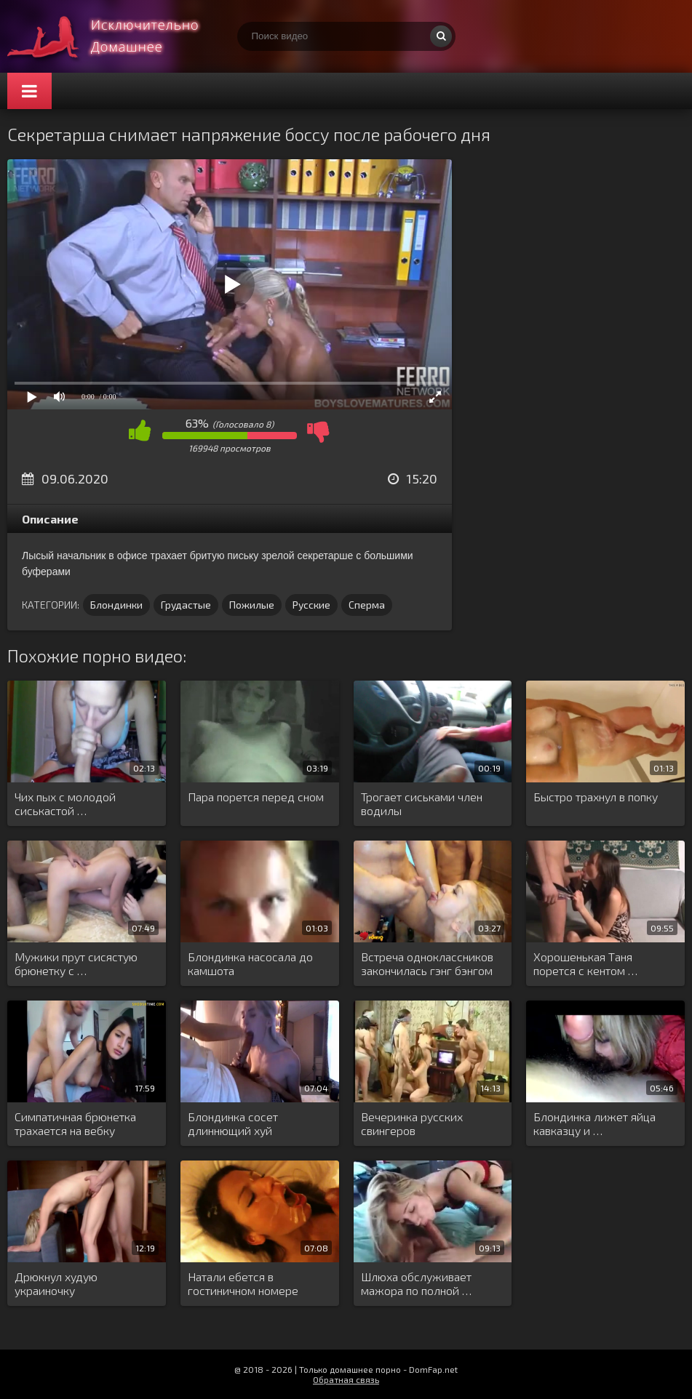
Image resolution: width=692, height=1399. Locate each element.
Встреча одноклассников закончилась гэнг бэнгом (427, 963)
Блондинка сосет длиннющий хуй (233, 1123)
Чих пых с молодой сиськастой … (65, 803)
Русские (311, 604)
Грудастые (186, 604)
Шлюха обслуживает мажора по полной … (416, 1283)
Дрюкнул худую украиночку (56, 1283)
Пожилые (251, 604)
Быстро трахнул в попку (595, 796)
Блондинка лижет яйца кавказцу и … (594, 1123)
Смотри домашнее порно (116, 36)
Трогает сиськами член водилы (421, 803)
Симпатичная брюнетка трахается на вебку (75, 1123)
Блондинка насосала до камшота (250, 963)
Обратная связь (346, 1379)
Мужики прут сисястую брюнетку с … (76, 963)
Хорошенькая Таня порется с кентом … (585, 963)
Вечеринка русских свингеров (412, 1123)
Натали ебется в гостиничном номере (243, 1283)
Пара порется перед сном (256, 796)
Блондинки (116, 604)
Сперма (367, 604)
